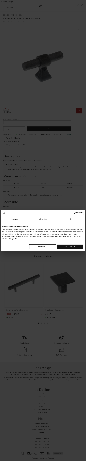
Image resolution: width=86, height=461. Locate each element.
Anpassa (42, 247)
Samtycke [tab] (14, 219)
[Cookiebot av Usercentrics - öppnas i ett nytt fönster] (74, 213)
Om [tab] (71, 219)
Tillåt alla (70, 247)
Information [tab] (43, 219)
